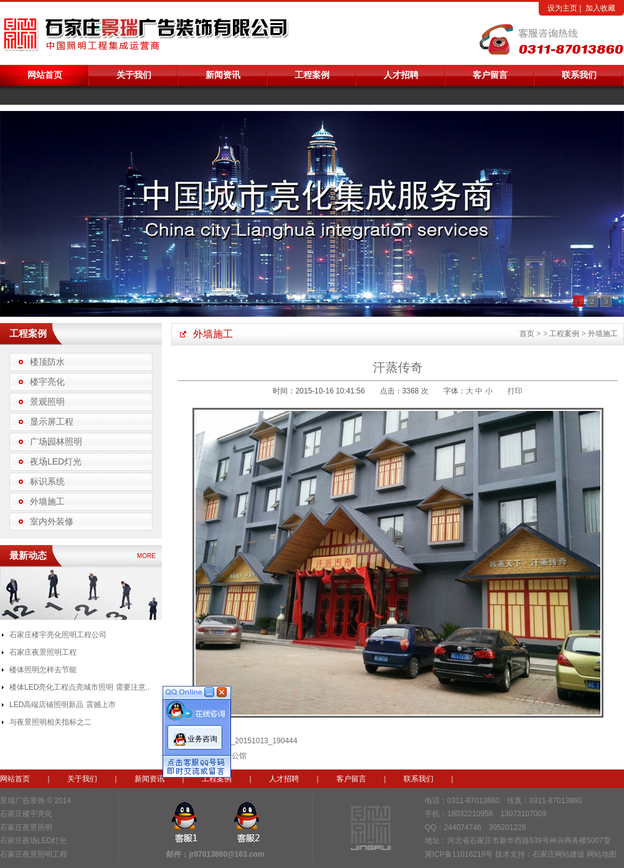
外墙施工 (47, 501)
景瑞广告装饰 (22, 800)
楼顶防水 (47, 362)
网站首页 (44, 75)
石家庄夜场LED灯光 (33, 840)
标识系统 (47, 481)
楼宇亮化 (47, 382)
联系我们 (579, 75)
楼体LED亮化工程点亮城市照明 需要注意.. (79, 687)
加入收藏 (600, 8)
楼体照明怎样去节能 (43, 669)
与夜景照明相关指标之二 (50, 722)
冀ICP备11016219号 (459, 854)
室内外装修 (51, 521)
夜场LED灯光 (56, 461)
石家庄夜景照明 (26, 827)
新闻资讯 (223, 75)
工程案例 (312, 75)
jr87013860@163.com (226, 854)
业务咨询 (202, 735)
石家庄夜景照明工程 (43, 652)
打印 (515, 391)
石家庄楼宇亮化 (26, 813)
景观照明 (47, 402)
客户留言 (490, 75)
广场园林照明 (56, 441)
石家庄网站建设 (558, 854)
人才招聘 (401, 75)
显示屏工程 (51, 422)
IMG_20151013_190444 (257, 740)
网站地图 (602, 854)
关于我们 (133, 75)
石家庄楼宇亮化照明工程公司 (57, 634)
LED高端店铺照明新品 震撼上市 (62, 704)
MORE (146, 555)
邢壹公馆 (232, 755)
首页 (526, 333)
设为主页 (562, 8)
